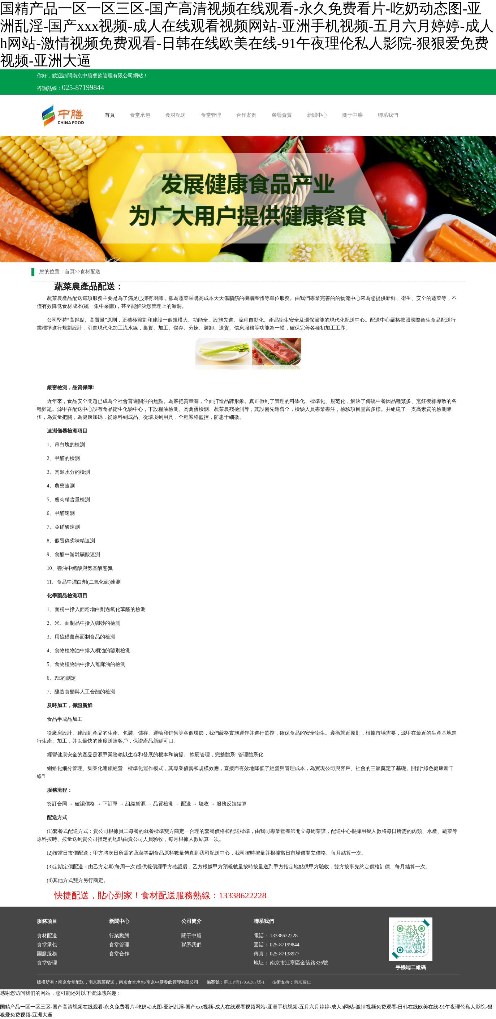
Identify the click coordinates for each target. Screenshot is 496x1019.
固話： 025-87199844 (276, 944)
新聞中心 (317, 115)
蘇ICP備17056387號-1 (244, 982)
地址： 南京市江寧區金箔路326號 (291, 963)
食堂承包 (140, 115)
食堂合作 (119, 953)
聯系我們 (388, 115)
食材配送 (175, 115)
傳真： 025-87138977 (276, 953)
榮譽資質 (282, 115)
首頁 (111, 114)
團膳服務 (47, 953)
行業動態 (119, 935)
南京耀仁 (302, 982)
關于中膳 (352, 115)
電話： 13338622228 (276, 935)
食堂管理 (211, 115)
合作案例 (246, 115)
